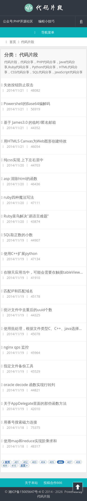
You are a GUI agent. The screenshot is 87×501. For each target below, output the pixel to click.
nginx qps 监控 (15, 347)
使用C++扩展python (19, 253)
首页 (10, 42)
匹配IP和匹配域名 (17, 291)
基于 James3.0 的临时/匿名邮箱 (28, 122)
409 (5, 465)
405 (52, 462)
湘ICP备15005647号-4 (24, 491)
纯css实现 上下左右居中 (22, 159)
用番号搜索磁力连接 (19, 422)
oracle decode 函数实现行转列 (28, 384)
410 (14, 465)
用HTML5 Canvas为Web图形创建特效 (34, 141)
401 (16, 462)
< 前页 (6, 462)
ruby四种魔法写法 (17, 197)
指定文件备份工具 (17, 365)
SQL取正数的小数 (17, 234)
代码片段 (43, 7)
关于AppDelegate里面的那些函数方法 (34, 403)
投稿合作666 (53, 482)
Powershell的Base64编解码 (25, 103)
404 (43, 462)
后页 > (24, 465)
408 (78, 462)
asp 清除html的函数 (19, 178)
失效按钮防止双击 (17, 84)
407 (69, 462)
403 (34, 462)
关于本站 (32, 482)
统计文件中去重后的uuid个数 (26, 309)
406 (60, 462)
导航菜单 (43, 32)
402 (25, 462)
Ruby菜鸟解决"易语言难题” (24, 216)
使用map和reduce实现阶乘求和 (29, 440)
